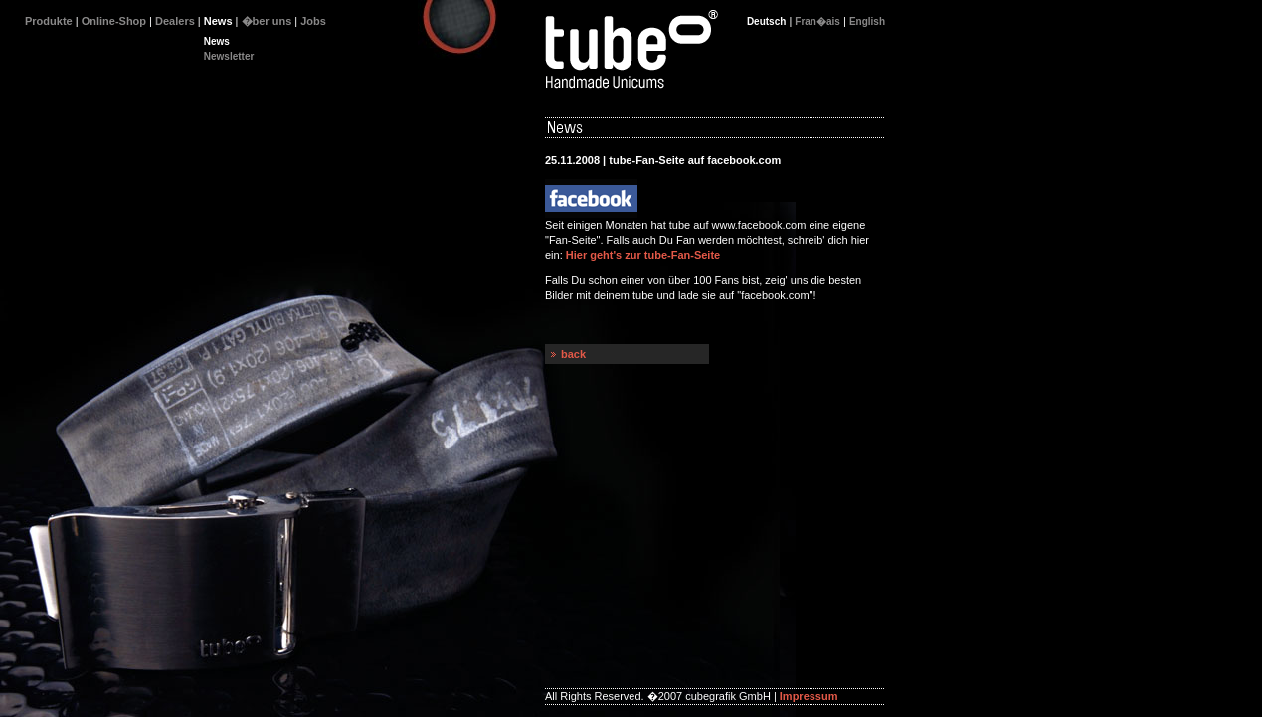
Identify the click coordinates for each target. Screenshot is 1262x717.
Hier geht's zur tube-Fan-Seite (643, 255)
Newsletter (229, 56)
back (573, 354)
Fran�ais (817, 21)
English (867, 21)
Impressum (809, 696)
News (217, 41)
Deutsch (766, 21)
